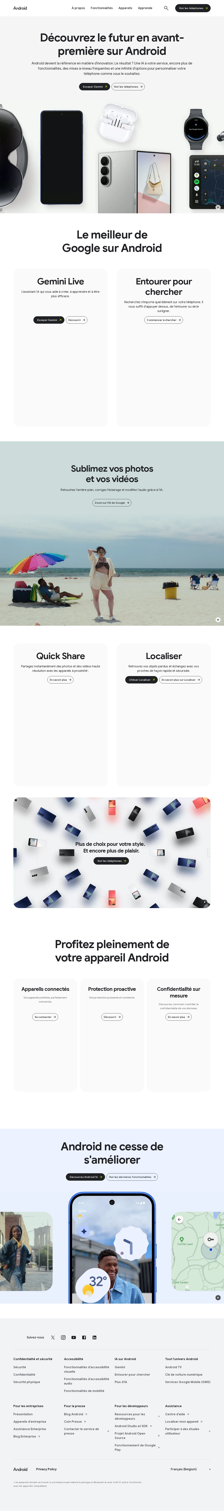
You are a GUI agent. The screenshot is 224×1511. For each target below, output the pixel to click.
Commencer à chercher (164, 320)
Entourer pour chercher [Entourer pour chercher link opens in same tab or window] (132, 1375)
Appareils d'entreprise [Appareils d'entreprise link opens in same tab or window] (29, 1422)
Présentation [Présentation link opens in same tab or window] (23, 1414)
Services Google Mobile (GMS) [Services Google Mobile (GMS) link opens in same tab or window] (187, 1382)
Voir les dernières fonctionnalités (132, 1177)
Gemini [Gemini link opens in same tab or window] (120, 1367)
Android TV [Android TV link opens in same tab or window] (173, 1367)
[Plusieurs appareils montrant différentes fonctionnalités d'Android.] (112, 157)
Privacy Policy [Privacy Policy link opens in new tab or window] (46, 1469)
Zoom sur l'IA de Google (112, 502)
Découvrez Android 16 (86, 1177)
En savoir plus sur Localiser (180, 679)
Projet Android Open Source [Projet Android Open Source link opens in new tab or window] (137, 1436)
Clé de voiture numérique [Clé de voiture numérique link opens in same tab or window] (183, 1375)
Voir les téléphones (193, 8)
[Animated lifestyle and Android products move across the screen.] (112, 1248)
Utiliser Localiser (142, 679)
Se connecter (45, 1017)
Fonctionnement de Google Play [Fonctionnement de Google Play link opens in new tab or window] (137, 1448)
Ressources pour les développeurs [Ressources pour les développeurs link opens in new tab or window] (137, 1416)
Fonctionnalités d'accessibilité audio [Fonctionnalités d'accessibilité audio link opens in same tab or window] (86, 1381)
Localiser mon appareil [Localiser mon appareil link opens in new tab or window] (184, 1422)
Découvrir (77, 320)
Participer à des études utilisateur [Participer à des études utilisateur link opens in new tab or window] (188, 1431)
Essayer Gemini (95, 86)
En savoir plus (61, 679)
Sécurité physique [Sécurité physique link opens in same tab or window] (26, 1382)
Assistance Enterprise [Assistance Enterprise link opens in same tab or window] (29, 1429)
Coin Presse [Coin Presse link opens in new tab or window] (75, 1422)
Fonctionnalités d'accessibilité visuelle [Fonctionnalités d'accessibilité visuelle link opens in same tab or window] (86, 1369)
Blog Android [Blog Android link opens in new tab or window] (76, 1414)
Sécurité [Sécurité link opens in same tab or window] (19, 1367)
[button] (218, 207)
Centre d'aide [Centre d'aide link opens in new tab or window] (177, 1414)
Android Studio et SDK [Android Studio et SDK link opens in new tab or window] (133, 1426)
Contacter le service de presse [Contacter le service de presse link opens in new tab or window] (86, 1431)
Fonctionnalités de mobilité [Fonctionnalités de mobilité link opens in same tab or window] (84, 1391)
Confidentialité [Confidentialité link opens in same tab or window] (24, 1375)
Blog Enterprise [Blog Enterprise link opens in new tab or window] (26, 1436)
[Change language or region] (191, 1469)
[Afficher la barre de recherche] (166, 8)
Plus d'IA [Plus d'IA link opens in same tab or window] (121, 1382)
